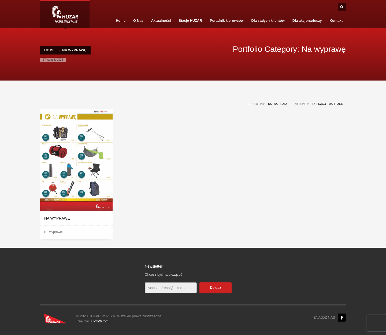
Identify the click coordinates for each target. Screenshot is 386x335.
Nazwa (273, 104)
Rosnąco (319, 104)
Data (283, 104)
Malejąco (336, 104)
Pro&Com (101, 321)
